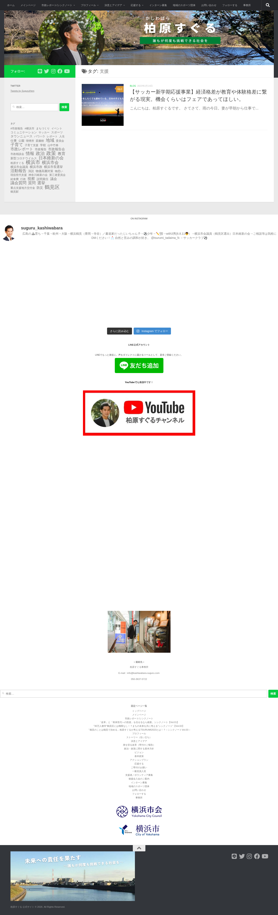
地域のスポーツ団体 (184, 5)
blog (133, 86)
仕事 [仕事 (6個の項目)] (13, 140)
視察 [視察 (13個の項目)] (31, 179)
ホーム (11, 5)
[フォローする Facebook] (59, 71)
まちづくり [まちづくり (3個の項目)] (43, 128)
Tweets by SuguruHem (22, 91)
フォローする (229, 5)
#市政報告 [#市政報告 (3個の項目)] (16, 128)
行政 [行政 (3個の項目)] (23, 179)
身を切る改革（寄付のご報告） (139, 745)
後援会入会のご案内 (139, 778)
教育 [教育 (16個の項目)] (61, 154)
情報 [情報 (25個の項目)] (30, 153)
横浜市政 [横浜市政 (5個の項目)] (36, 167)
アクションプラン (139, 760)
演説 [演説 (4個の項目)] (31, 171)
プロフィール (88, 5)
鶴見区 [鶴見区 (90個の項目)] (52, 187)
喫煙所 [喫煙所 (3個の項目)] (30, 140)
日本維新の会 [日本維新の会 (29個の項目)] (51, 158)
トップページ (139, 711)
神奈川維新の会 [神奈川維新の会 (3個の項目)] (38, 174)
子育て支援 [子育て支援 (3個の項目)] (31, 145)
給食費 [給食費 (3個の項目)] (14, 179)
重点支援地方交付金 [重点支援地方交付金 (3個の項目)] (22, 187)
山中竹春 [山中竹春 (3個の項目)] (53, 145)
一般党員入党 (139, 771)
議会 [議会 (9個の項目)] (53, 179)
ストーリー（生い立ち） (139, 737)
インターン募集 (158, 5)
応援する (136, 5)
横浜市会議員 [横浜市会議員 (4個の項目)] (19, 167)
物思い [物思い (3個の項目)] (59, 171)
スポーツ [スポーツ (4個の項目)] (57, 132)
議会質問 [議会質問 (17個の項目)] (18, 183)
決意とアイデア (113, 5)
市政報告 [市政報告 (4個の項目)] (41, 149)
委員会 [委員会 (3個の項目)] (60, 140)
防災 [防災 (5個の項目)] (40, 187)
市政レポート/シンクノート (56, 5)
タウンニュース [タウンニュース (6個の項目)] (21, 136)
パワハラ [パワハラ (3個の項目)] (39, 136)
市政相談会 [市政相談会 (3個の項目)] (17, 154)
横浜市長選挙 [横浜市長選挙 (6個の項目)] (53, 167)
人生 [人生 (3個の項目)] (62, 136)
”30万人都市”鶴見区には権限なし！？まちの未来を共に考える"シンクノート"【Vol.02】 (139, 726)
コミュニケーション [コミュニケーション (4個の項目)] (23, 132)
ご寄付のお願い (139, 767)
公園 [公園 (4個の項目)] (21, 140)
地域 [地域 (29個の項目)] (50, 140)
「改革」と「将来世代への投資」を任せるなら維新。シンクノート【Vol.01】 (139, 722)
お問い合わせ (208, 5)
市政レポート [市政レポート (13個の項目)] (21, 149)
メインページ (28, 5)
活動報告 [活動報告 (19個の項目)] (18, 171)
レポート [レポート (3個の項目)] (52, 136)
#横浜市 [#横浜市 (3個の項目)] (29, 128)
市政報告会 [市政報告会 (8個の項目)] (56, 149)
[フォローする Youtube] (66, 71)
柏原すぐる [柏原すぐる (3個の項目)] (17, 163)
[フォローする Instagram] (53, 71)
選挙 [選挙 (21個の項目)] (41, 183)
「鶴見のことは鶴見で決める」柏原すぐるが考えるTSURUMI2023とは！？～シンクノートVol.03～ (139, 729)
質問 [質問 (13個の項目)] (32, 183)
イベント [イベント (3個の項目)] (56, 128)
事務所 (247, 5)
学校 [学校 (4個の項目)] (43, 145)
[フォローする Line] (39, 71)
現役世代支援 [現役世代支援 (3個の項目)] (18, 174)
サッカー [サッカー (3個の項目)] (44, 132)
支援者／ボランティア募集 (139, 775)
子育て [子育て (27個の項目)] (16, 145)
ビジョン (139, 752)
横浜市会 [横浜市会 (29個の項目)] (50, 162)
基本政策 (139, 756)
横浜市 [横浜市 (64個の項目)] (33, 162)
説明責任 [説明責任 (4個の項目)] (42, 179)
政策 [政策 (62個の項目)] (51, 153)
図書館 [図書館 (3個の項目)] (40, 140)
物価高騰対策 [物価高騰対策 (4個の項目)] (44, 171)
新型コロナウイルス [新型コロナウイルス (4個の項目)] (23, 158)
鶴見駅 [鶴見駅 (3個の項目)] (14, 191)
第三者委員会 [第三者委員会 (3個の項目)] (57, 174)
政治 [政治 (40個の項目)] (40, 153)
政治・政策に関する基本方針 (139, 748)
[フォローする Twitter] (46, 71)
